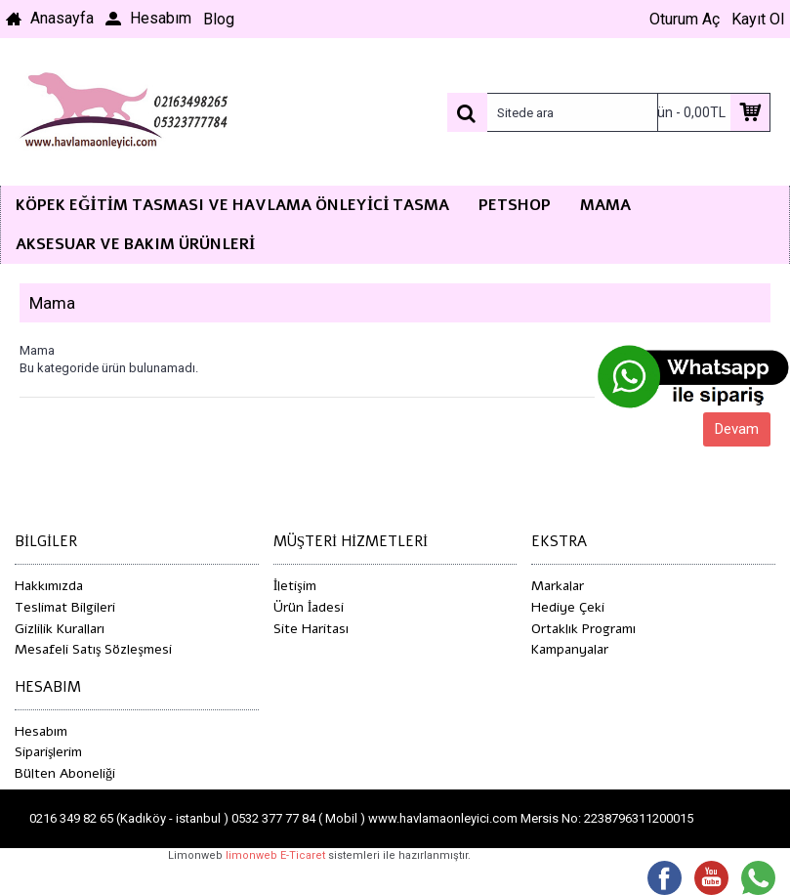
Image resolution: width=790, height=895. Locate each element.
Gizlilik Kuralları (59, 628)
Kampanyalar (569, 649)
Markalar (557, 585)
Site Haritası (311, 628)
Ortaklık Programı (583, 628)
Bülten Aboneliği (65, 773)
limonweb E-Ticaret (275, 855)
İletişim (294, 585)
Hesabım (41, 731)
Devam (737, 429)
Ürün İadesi (309, 607)
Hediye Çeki (567, 607)
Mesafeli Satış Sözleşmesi (93, 649)
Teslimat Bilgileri (65, 607)
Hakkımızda (49, 585)
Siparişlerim (48, 752)
